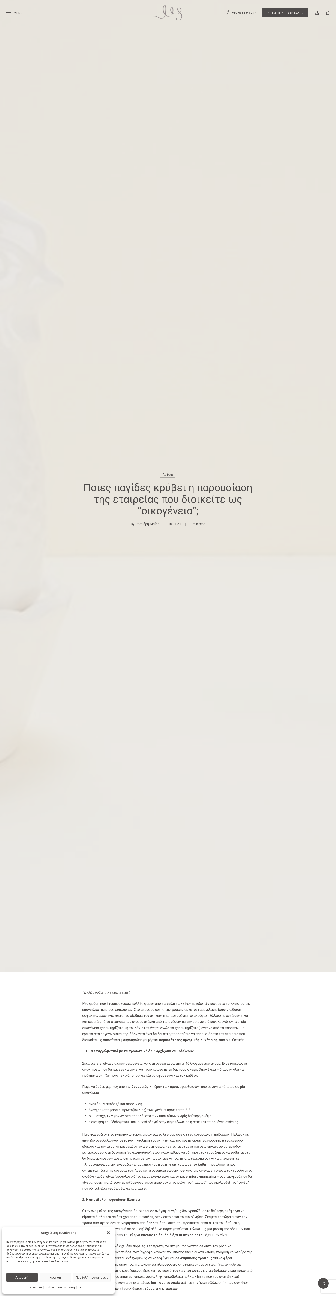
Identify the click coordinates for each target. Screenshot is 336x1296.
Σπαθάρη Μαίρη (147, 524)
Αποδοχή (21, 1277)
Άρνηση (55, 1277)
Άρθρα (168, 474)
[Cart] (327, 12)
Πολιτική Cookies (43, 1287)
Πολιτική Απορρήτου (69, 1287)
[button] (108, 1233)
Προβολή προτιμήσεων (91, 1277)
